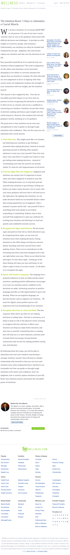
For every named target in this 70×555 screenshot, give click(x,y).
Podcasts (21, 513)
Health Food (5, 480)
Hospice (20, 486)
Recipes (20, 517)
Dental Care (56, 469)
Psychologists (5, 510)
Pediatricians (39, 493)
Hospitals (21, 462)
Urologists (55, 496)
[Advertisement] (35, 14)
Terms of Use (30, 551)
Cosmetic (38, 459)
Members (21, 504)
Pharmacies (22, 466)
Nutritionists (5, 469)
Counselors (4, 517)
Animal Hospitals (23, 459)
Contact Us (38, 507)
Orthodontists (56, 472)
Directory (3, 8)
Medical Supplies (23, 480)
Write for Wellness (41, 526)
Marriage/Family (6, 520)
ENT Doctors (56, 483)
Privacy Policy (39, 510)
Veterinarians (22, 469)
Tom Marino (23, 403)
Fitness (54, 459)
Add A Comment (38, 428)
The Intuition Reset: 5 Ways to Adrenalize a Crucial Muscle (28, 8)
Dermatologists (40, 483)
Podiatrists (55, 493)
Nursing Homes (6, 490)
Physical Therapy (58, 462)
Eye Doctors (5, 462)
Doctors (37, 480)
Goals (20, 510)
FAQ (36, 517)
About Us (38, 504)
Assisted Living (23, 483)
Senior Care (5, 483)
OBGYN (38, 490)
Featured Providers (58, 504)
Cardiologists (56, 480)
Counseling (4, 513)
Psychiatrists (5, 507)
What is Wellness (40, 523)
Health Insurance (6, 493)
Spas (54, 466)
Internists (55, 486)
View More (58, 135)
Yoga (37, 469)
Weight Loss (5, 472)
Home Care (4, 486)
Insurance (21, 490)
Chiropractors (5, 459)
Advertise (38, 513)
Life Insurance (22, 493)
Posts (20, 507)
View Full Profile (17, 422)
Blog (8, 8)
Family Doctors (40, 486)
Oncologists (56, 490)
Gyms (37, 462)
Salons (37, 466)
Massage (4, 466)
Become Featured (58, 507)
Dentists (38, 472)
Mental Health (5, 504)
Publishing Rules (40, 520)
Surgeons (38, 496)
